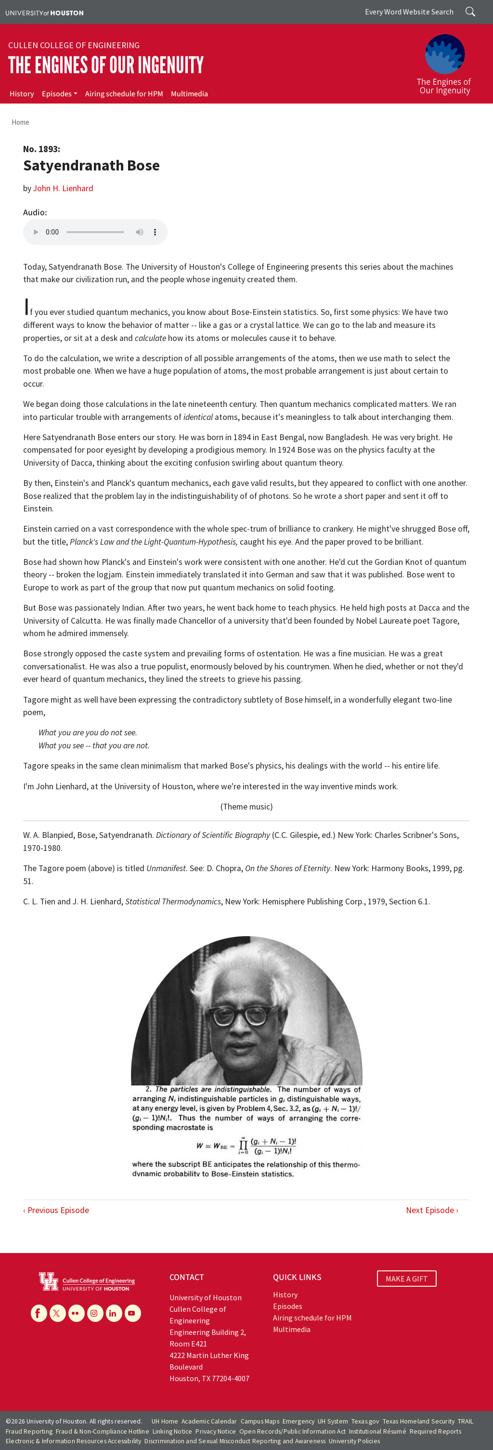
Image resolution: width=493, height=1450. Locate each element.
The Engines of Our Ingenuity (106, 65)
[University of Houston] (44, 12)
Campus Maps (260, 1421)
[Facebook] (39, 1313)
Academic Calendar (209, 1421)
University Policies (354, 1441)
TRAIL (465, 1421)
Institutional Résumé (377, 1431)
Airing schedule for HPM (124, 94)
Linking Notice (173, 1431)
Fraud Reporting (29, 1431)
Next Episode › (432, 1210)
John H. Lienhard (63, 188)
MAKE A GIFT (407, 1278)
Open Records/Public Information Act (292, 1431)
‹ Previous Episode (56, 1210)
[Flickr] (76, 1313)
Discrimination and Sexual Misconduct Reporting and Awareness (234, 1441)
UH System (333, 1421)
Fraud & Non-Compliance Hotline (102, 1431)
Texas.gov (365, 1421)
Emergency (299, 1421)
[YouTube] (133, 1313)
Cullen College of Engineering (74, 45)
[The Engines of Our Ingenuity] (449, 60)
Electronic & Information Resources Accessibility (74, 1441)
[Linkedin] (114, 1313)
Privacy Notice (215, 1431)
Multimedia (189, 94)
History (22, 94)
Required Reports (435, 1431)
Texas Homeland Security (419, 1421)
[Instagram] (95, 1313)
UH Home (165, 1421)
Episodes (57, 94)
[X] (58, 1313)
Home (20, 122)
